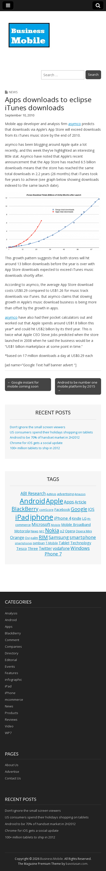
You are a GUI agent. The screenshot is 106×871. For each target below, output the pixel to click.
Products (11, 713)
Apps (9, 626)
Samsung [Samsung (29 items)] (59, 537)
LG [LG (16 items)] (84, 518)
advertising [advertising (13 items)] (65, 494)
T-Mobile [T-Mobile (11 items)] (52, 543)
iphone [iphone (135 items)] (41, 517)
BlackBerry (13, 633)
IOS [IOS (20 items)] (91, 509)
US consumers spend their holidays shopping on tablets (51, 432)
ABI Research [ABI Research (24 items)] (33, 493)
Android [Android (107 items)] (32, 500)
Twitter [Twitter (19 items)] (45, 548)
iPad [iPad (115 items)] (22, 517)
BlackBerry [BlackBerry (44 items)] (25, 508)
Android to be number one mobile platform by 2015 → (77, 386)
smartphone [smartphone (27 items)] (83, 537)
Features (11, 673)
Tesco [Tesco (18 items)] (21, 548)
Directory (11, 653)
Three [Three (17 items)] (33, 548)
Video (9, 726)
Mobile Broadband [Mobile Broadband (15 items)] (76, 524)
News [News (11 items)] (34, 531)
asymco (74, 123)
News (13, 92)
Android (11, 620)
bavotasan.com (77, 864)
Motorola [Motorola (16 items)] (22, 531)
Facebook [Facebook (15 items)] (62, 509)
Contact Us (13, 778)
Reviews (11, 719)
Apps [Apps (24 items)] (69, 502)
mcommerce (14, 699)
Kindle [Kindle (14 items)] (76, 518)
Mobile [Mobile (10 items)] (55, 525)
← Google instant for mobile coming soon (23, 384)
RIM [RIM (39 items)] (43, 537)
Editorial (11, 660)
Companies (13, 646)
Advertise (12, 771)
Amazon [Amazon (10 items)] (80, 494)
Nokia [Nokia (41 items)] (52, 530)
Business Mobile (51, 859)
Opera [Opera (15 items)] (70, 531)
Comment (12, 640)
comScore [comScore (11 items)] (46, 510)
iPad (8, 686)
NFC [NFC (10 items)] (41, 531)
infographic (13, 679)
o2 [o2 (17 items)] (62, 530)
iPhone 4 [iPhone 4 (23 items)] (62, 518)
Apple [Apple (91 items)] (54, 501)
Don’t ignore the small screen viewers (37, 427)
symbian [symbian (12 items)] (39, 543)
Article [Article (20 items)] (80, 502)
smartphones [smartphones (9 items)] (23, 543)
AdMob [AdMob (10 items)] (51, 494)
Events (10, 666)
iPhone (10, 693)
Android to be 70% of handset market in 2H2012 (45, 437)
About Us (11, 765)
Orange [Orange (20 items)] (17, 537)
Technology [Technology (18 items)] (80, 542)
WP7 (8, 733)
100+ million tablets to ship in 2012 (35, 448)
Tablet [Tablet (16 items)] (64, 542)
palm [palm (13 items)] (34, 538)
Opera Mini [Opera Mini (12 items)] (84, 531)
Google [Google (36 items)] (79, 509)
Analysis (11, 613)
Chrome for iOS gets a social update (36, 443)
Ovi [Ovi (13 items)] (27, 538)
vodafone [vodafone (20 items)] (61, 548)
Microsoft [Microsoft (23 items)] (41, 524)
